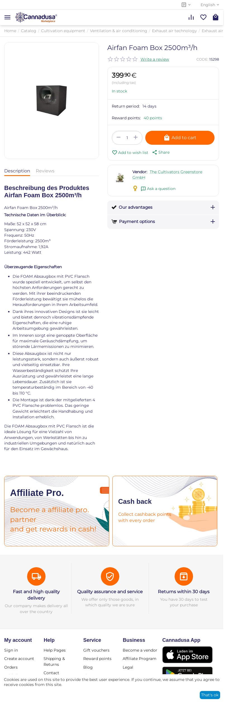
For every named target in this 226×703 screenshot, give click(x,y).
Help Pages (55, 650)
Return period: (126, 106)
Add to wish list (130, 152)
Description (17, 171)
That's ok (209, 694)
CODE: (202, 59)
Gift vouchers (96, 650)
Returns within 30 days (184, 591)
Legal (128, 667)
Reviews (45, 171)
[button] (160, 152)
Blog (88, 667)
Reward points (97, 658)
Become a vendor (140, 650)
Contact (51, 672)
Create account (19, 658)
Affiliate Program (139, 658)
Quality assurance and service (110, 591)
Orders (11, 667)
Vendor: (139, 171)
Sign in (11, 650)
